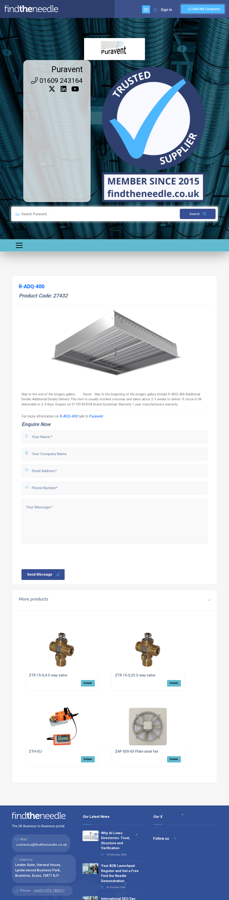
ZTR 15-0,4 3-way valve (48, 675)
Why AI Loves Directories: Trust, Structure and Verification (115, 840)
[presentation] (55, 556)
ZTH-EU (35, 751)
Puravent (67, 69)
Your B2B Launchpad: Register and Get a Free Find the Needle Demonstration (120, 873)
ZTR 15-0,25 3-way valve (135, 675)
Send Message (43, 574)
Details (88, 683)
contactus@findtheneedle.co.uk (41, 845)
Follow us (164, 838)
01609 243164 (57, 80)
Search (197, 214)
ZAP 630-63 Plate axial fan (136, 751)
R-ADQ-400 (69, 416)
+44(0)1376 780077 (49, 891)
